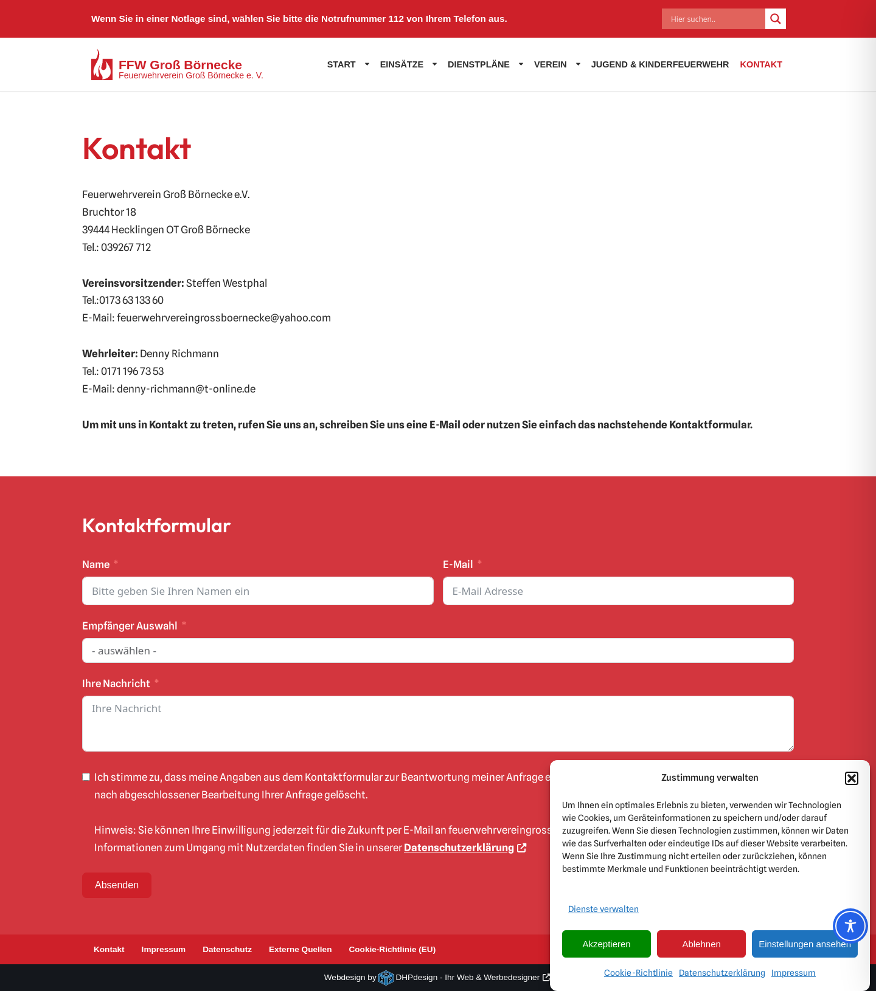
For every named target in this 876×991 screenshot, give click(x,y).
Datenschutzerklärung (722, 978)
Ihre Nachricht (116, 683)
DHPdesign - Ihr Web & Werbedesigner (467, 977)
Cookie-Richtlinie (638, 978)
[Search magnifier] (775, 19)
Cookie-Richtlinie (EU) (392, 949)
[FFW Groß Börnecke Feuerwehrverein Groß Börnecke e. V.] (177, 64)
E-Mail (458, 564)
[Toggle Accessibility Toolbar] (850, 926)
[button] (852, 783)
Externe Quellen (300, 949)
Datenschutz (227, 949)
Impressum (793, 978)
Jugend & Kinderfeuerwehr (660, 64)
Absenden (117, 885)
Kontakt (761, 64)
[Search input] (716, 19)
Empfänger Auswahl (130, 626)
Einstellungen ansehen (805, 949)
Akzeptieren (606, 949)
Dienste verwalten (603, 914)
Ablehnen (701, 949)
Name (95, 564)
